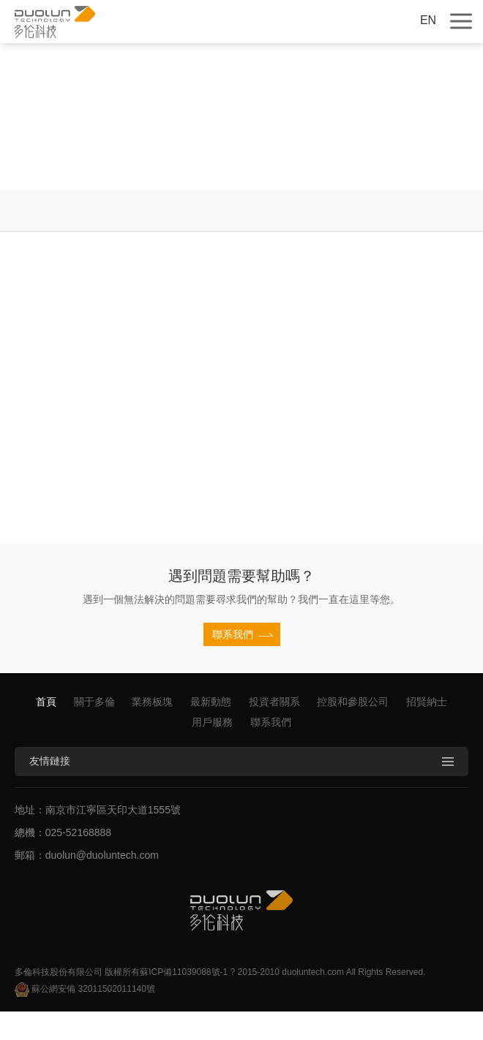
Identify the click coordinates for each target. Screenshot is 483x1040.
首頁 (46, 701)
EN (428, 20)
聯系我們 (270, 722)
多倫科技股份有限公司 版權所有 (77, 972)
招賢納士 (426, 701)
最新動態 (210, 701)
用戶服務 (212, 722)
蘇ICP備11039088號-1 (184, 972)
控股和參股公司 (353, 701)
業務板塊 (152, 701)
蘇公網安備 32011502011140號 (85, 989)
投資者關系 (274, 701)
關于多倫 (94, 701)
